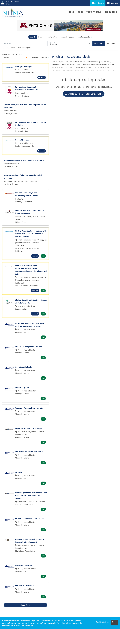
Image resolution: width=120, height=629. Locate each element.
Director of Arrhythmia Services (28, 346)
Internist (19, 472)
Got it (114, 622)
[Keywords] (25, 43)
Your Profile (93, 12)
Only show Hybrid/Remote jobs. (18, 47)
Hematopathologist (23, 367)
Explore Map (52, 37)
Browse (41, 37)
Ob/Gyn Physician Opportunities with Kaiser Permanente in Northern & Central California (30, 234)
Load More (25, 605)
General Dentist (22, 140)
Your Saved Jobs (84, 37)
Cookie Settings (102, 622)
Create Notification (39, 57)
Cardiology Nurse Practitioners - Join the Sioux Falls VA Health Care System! (31, 495)
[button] (111, 43)
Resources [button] (111, 12)
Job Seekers (98, 2)
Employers (112, 2)
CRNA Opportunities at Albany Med (29, 519)
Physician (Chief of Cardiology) (28, 428)
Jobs (80, 12)
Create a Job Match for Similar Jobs (84, 93)
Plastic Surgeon (22, 387)
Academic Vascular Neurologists (29, 408)
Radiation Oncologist (24, 565)
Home (71, 12)
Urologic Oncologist (24, 66)
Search (32, 37)
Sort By (6, 57)
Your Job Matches (68, 37)
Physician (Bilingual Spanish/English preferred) (24, 160)
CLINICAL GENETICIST (24, 586)
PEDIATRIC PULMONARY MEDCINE (29, 451)
